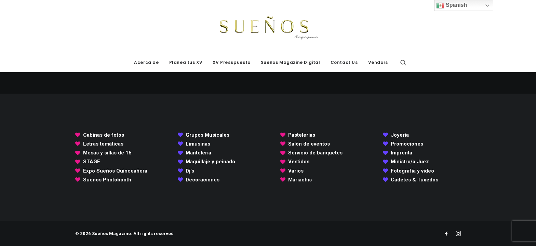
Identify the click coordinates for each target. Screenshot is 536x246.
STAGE (91, 162)
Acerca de (146, 62)
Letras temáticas (103, 144)
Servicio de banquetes (315, 153)
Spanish (451, 5)
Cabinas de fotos (103, 135)
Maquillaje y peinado (210, 162)
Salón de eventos (309, 144)
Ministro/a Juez (410, 162)
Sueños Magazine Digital (290, 62)
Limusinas (198, 144)
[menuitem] (146, 62)
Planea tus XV (186, 62)
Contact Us (344, 62)
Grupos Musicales (207, 135)
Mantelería (198, 153)
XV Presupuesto (231, 62)
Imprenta (401, 153)
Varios (296, 171)
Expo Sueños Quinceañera (115, 171)
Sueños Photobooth (107, 180)
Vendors (378, 62)
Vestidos (298, 162)
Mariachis (300, 180)
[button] (403, 62)
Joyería (400, 135)
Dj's (190, 171)
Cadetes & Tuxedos (414, 180)
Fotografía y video (412, 171)
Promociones (407, 144)
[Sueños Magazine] (268, 27)
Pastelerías (301, 135)
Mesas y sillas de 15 (107, 153)
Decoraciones (202, 180)
